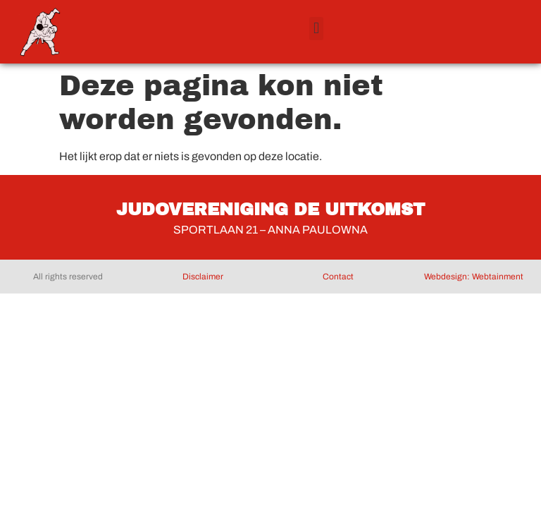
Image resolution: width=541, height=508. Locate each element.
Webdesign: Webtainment (473, 277)
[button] (316, 28)
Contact (338, 277)
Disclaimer (202, 277)
